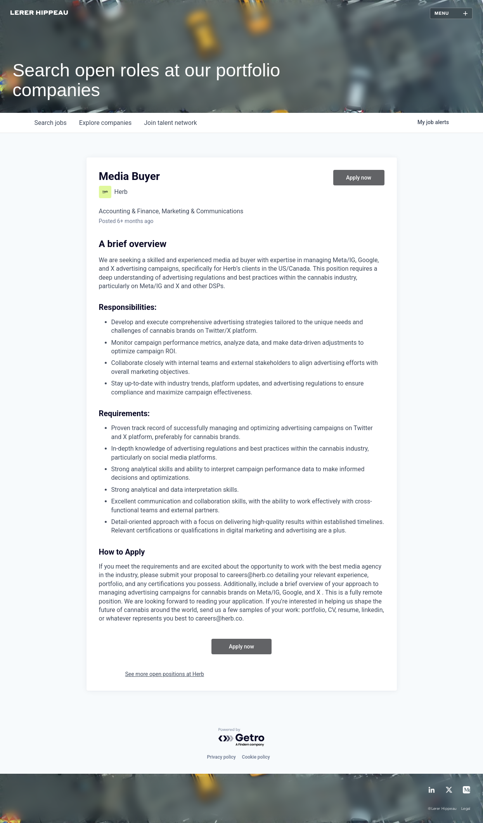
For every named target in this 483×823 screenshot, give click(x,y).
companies (105, 122)
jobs (51, 122)
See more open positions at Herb (164, 674)
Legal (466, 809)
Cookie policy (256, 757)
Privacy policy (221, 757)
